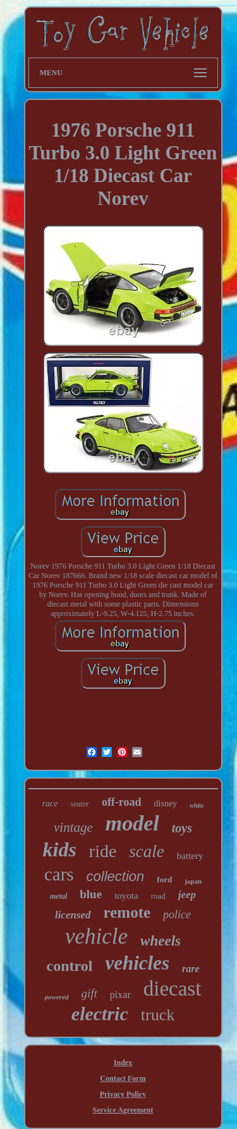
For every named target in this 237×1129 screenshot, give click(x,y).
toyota (126, 896)
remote (127, 912)
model (132, 823)
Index (123, 1062)
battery (190, 856)
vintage (73, 827)
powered (57, 997)
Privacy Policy (123, 1094)
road (158, 896)
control (69, 966)
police (177, 914)
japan (193, 881)
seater (80, 803)
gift (89, 993)
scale (146, 851)
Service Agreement (122, 1110)
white (197, 805)
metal (58, 896)
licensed (73, 915)
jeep (187, 895)
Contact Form (122, 1078)
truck (157, 1015)
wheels (160, 941)
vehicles (137, 963)
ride (103, 851)
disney (166, 803)
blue (91, 894)
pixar (120, 994)
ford (164, 879)
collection (116, 876)
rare (191, 968)
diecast (172, 988)
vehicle (96, 936)
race (50, 803)
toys (182, 828)
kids (59, 849)
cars (59, 874)
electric (99, 1013)
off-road (122, 802)
